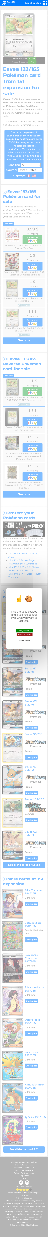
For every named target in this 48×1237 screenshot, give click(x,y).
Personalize (24, 641)
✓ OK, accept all (24, 630)
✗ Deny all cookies (24, 634)
